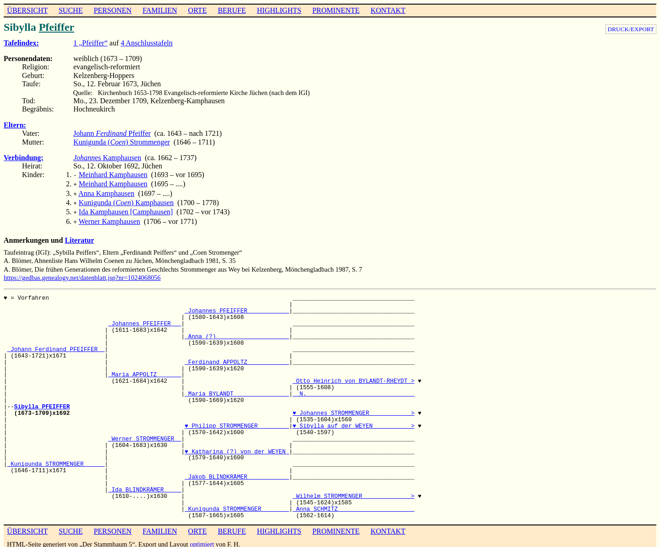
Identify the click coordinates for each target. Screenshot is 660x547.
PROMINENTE (335, 10)
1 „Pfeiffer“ (90, 43)
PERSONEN (113, 10)
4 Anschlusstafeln (146, 43)
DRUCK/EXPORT (631, 29)
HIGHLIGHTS (279, 10)
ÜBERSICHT (27, 10)
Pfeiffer (56, 27)
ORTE (197, 10)
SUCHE (70, 10)
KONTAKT (387, 10)
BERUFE (232, 10)
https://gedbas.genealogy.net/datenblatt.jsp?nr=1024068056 (82, 272)
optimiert (202, 538)
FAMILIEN (160, 10)
